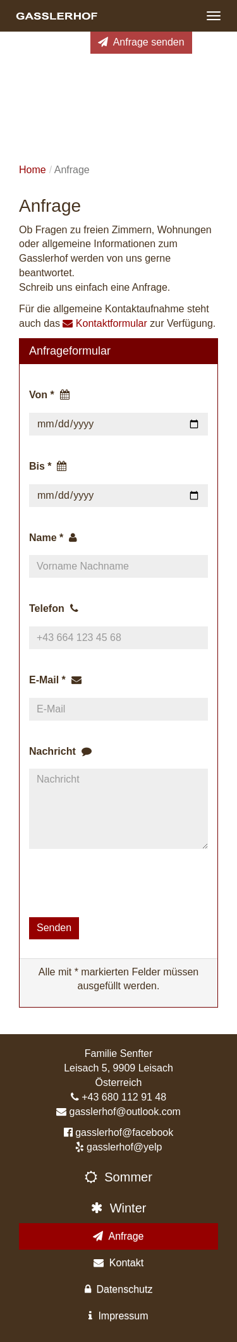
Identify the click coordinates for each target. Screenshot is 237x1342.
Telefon (53, 608)
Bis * (47, 466)
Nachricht (60, 751)
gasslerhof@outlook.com (125, 1111)
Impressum (118, 1315)
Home (32, 169)
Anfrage (118, 1236)
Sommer (118, 1177)
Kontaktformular (105, 323)
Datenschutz (119, 1289)
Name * (53, 537)
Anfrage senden (141, 42)
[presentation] (125, 883)
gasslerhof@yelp (124, 1147)
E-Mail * (55, 679)
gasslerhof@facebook (124, 1132)
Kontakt (118, 1262)
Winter (119, 1208)
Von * (49, 394)
